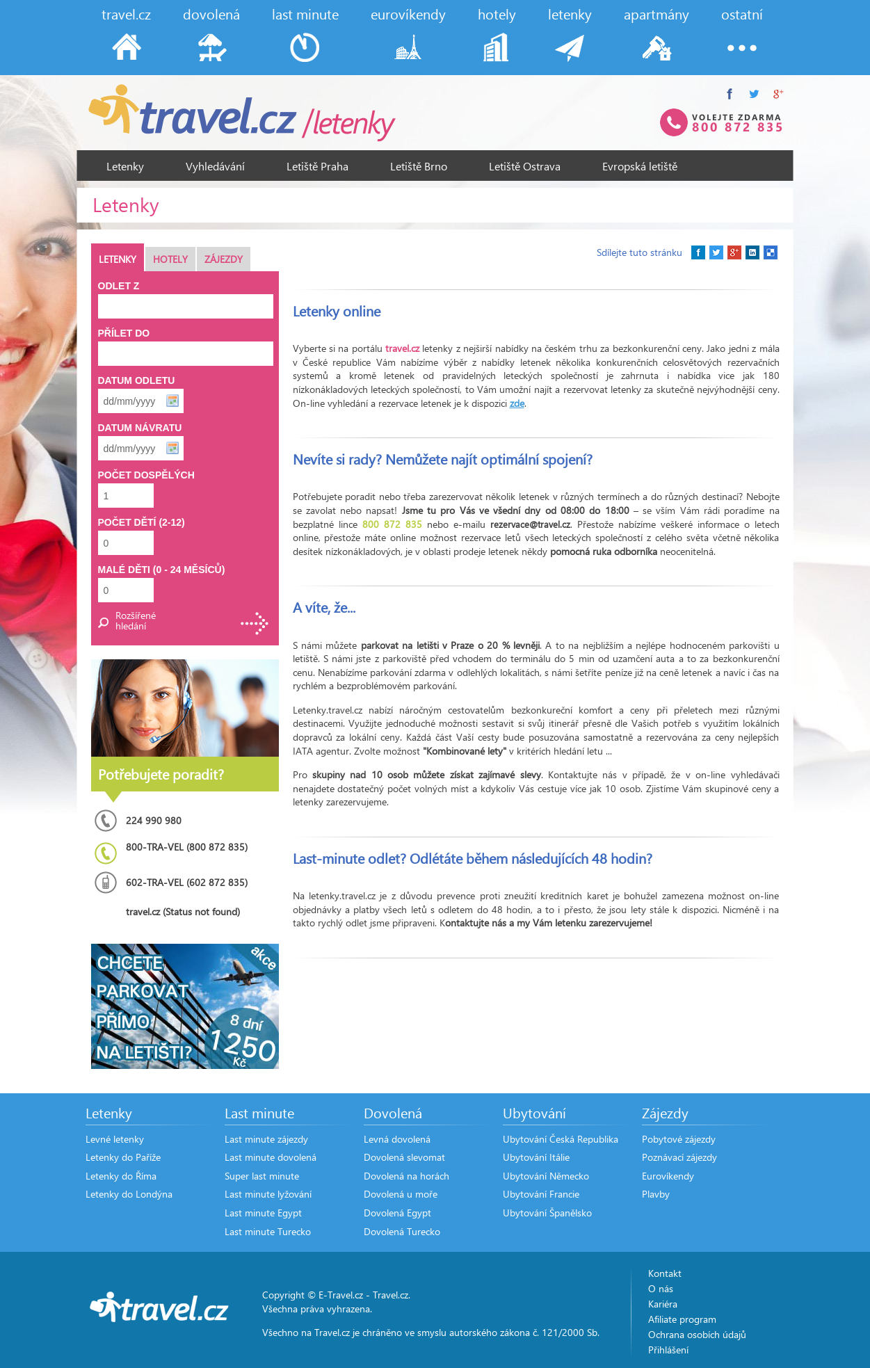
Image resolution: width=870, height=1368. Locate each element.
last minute (305, 13)
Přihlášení (668, 1349)
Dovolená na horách (406, 1175)
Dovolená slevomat (404, 1157)
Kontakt (665, 1273)
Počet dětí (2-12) (141, 522)
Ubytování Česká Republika (560, 1138)
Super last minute (262, 1175)
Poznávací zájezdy (679, 1157)
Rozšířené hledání (135, 620)
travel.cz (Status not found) (183, 911)
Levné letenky (115, 1138)
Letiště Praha (317, 166)
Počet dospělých (146, 475)
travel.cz (126, 13)
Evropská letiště (639, 166)
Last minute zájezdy (266, 1138)
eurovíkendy (408, 13)
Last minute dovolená (270, 1157)
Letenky (125, 166)
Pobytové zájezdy (679, 1138)
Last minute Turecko (268, 1231)
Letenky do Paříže (123, 1157)
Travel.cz (390, 1294)
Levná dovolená (397, 1138)
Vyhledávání (215, 166)
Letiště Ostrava (525, 166)
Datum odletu (136, 380)
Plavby (656, 1193)
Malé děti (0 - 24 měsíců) (161, 569)
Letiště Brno (418, 166)
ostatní (742, 13)
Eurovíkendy (668, 1175)
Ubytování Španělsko (547, 1212)
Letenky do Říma (121, 1175)
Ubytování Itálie (536, 1157)
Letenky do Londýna (129, 1193)
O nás (660, 1288)
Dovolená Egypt (397, 1212)
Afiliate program (682, 1319)
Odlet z (119, 285)
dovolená (211, 13)
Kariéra (662, 1303)
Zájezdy (223, 259)
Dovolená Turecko (402, 1231)
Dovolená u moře (400, 1193)
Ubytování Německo (546, 1175)
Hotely (170, 259)
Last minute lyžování (268, 1193)
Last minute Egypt (263, 1212)
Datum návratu (140, 427)
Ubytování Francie (541, 1193)
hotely (497, 13)
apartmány (656, 13)
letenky (570, 13)
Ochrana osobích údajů (697, 1334)
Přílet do (124, 333)
